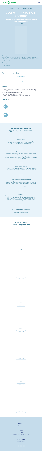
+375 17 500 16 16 (21, 439)
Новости (21, 428)
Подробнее (21, 252)
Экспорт (21, 430)
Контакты (21, 432)
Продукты (21, 425)
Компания (21, 423)
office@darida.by (21, 441)
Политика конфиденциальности (21, 434)
